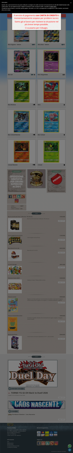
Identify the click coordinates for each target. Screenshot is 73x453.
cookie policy (53, 6)
